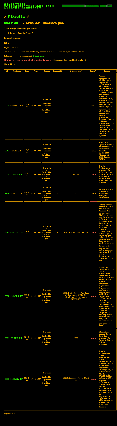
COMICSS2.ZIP (17, 233)
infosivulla (38, 56)
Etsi (109, 6)
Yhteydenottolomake (24, 6)
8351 (7, 338)
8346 (7, 174)
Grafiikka (11, 23)
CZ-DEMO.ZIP (16, 338)
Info (50, 6)
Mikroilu (16, 17)
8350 (7, 296)
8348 (7, 194)
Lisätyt (12, 8)
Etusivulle (15, 4)
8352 (7, 379)
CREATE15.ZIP (17, 296)
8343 (7, 151)
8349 (7, 233)
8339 (7, 106)
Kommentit (31, 8)
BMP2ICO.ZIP (16, 174)
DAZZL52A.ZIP (17, 379)
